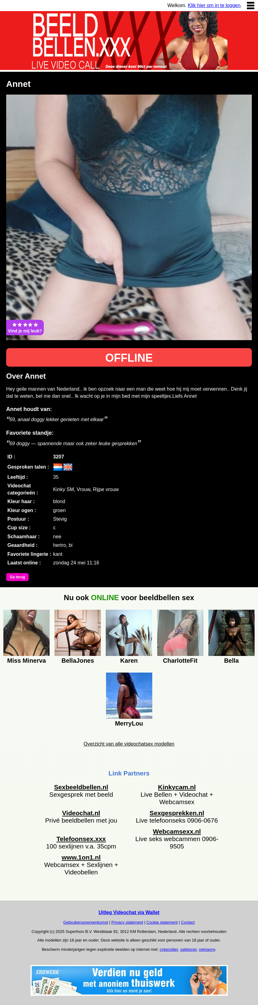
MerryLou (129, 723)
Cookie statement (162, 922)
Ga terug (17, 577)
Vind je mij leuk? (25, 327)
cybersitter (169, 949)
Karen (129, 660)
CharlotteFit (180, 660)
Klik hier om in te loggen (214, 5)
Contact (188, 922)
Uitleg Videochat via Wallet (129, 912)
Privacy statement (127, 922)
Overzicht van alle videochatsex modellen (129, 744)
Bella (231, 660)
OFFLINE (129, 358)
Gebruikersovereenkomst (85, 922)
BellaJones (78, 660)
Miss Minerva (26, 660)
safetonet (188, 949)
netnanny (207, 949)
